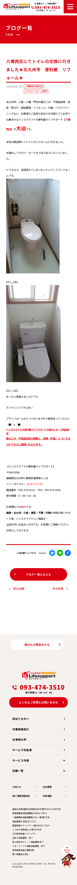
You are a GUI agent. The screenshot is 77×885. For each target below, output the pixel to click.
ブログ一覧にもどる (38, 574)
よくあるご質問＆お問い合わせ (38, 702)
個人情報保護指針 (21, 795)
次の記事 (58, 588)
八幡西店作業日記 (34, 86)
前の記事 (19, 588)
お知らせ (16, 786)
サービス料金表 (22, 750)
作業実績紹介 (20, 729)
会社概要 (47, 786)
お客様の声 (19, 739)
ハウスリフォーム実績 (36, 90)
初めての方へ (20, 719)
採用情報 (47, 795)
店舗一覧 (18, 771)
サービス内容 (20, 760)
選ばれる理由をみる (37, 644)
